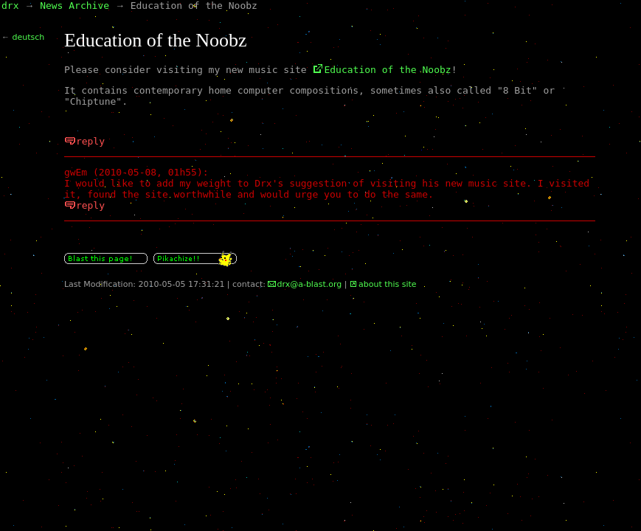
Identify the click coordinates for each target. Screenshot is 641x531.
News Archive (74, 5)
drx (9, 5)
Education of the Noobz (387, 69)
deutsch (29, 37)
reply (90, 141)
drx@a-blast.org (309, 284)
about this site (387, 284)
